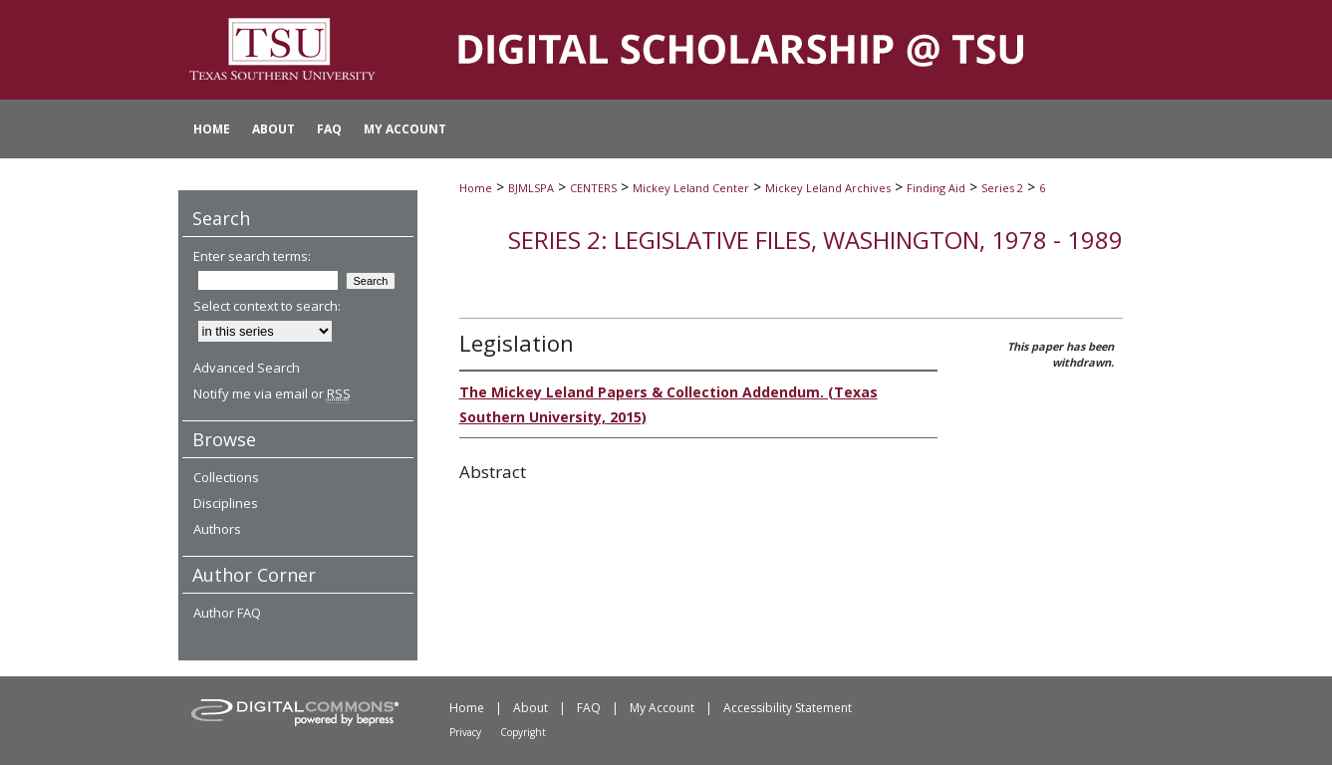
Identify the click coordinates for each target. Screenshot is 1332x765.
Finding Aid (936, 187)
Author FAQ (227, 613)
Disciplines (225, 503)
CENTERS (593, 187)
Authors (217, 529)
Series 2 (1002, 187)
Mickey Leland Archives (828, 187)
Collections (226, 477)
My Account (662, 707)
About (530, 707)
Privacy (465, 732)
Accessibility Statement (787, 707)
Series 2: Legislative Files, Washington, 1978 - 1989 (815, 239)
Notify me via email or (272, 393)
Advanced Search (246, 368)
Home (475, 187)
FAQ (589, 707)
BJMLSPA (531, 187)
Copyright (523, 732)
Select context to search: (267, 306)
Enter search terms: (252, 256)
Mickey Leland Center (691, 187)
